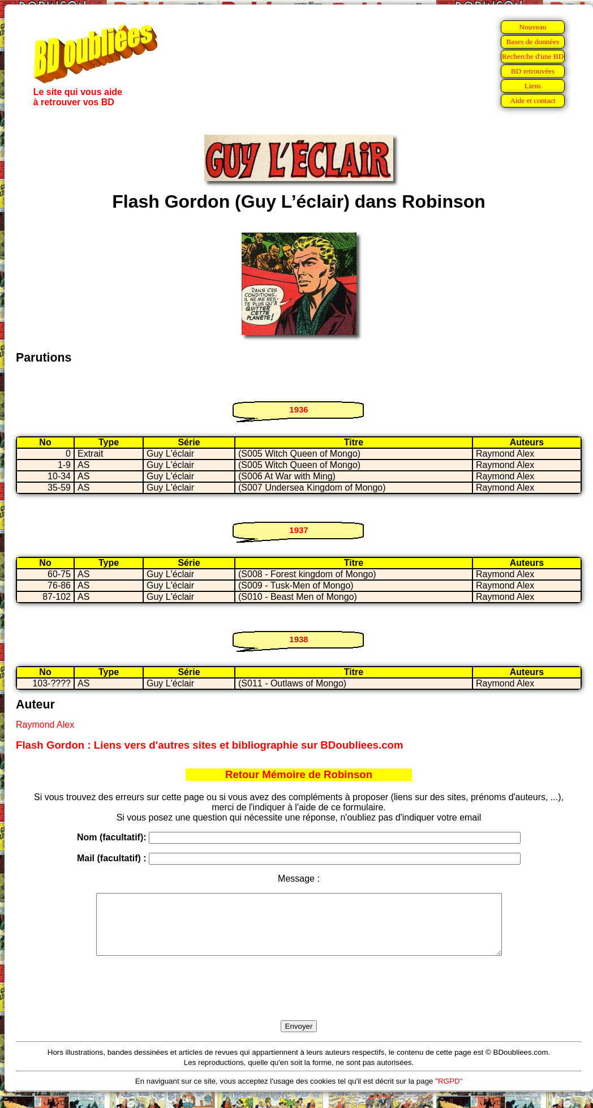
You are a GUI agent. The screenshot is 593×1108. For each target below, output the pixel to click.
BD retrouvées (533, 71)
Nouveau (532, 27)
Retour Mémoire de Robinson (298, 774)
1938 (298, 639)
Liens (533, 85)
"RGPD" (448, 1093)
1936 (298, 409)
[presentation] (299, 1001)
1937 (298, 530)
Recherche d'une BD (533, 56)
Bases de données (532, 41)
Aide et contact (533, 100)
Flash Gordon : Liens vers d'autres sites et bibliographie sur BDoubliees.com (209, 745)
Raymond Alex (45, 724)
